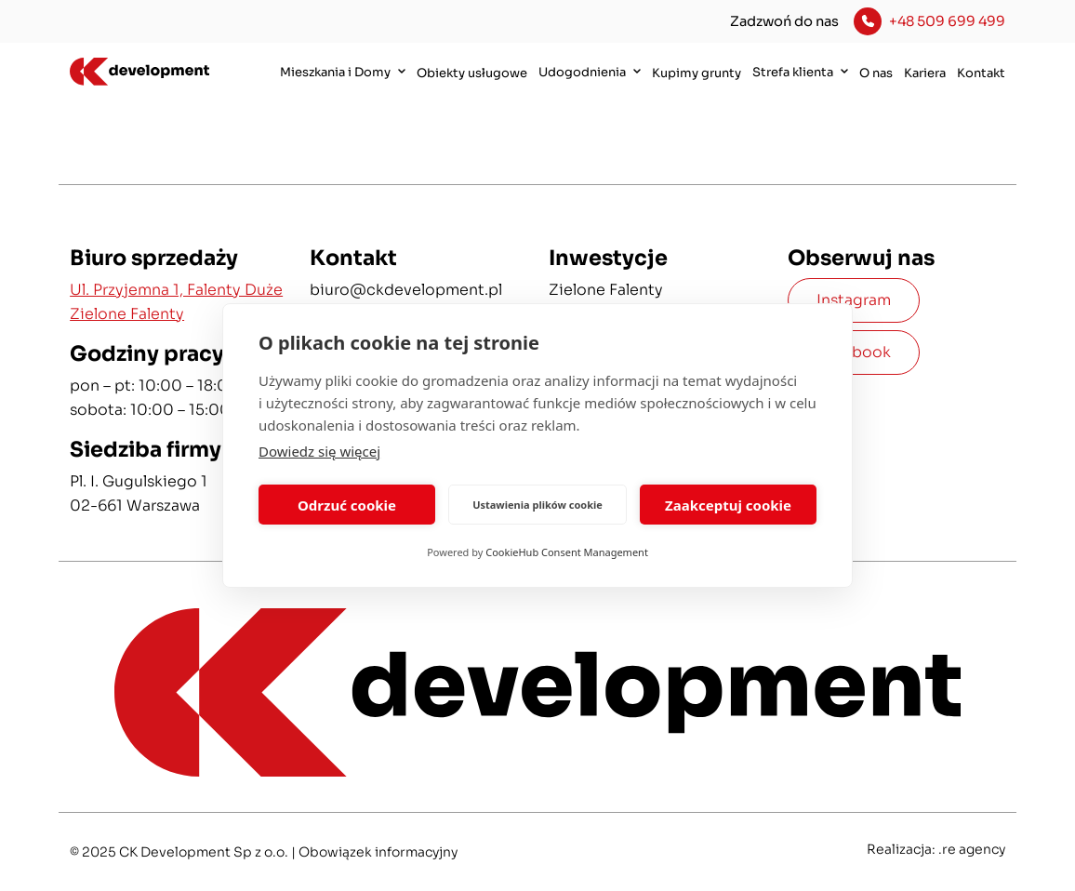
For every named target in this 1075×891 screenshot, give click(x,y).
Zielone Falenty (606, 289)
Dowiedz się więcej (319, 451)
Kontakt (981, 73)
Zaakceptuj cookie (728, 505)
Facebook (853, 352)
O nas (876, 73)
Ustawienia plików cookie (537, 505)
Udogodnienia (589, 71)
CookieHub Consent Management (566, 552)
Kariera (925, 73)
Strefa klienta (800, 71)
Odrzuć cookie (347, 505)
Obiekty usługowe (472, 73)
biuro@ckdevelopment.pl (406, 289)
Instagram (853, 300)
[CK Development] (137, 72)
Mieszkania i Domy (342, 71)
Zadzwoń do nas (784, 21)
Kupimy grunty (696, 73)
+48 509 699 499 (947, 21)
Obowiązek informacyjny (378, 852)
